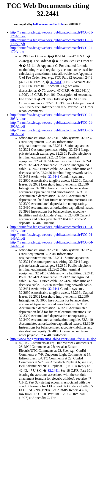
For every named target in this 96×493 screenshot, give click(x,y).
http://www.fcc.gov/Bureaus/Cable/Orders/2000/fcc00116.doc (53, 339)
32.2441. (53, 370)
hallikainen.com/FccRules (49, 24)
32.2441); (56, 82)
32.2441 (54, 176)
